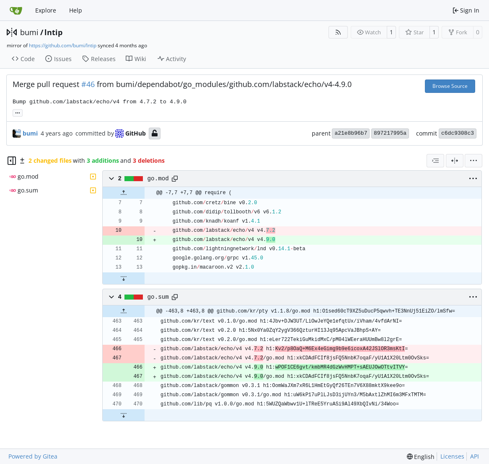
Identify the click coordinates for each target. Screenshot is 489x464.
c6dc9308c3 (457, 133)
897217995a (390, 133)
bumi (29, 32)
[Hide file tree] (12, 160)
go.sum (158, 297)
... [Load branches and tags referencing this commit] (17, 112)
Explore (45, 10)
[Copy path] (175, 179)
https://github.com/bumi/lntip (62, 45)
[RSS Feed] (338, 32)
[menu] (473, 160)
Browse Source (450, 86)
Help (75, 10)
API (474, 456)
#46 (88, 84)
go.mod (158, 178)
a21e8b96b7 (350, 133)
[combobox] (435, 160)
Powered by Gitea (32, 456)
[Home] (16, 10)
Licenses (452, 456)
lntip (53, 32)
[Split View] (454, 160)
